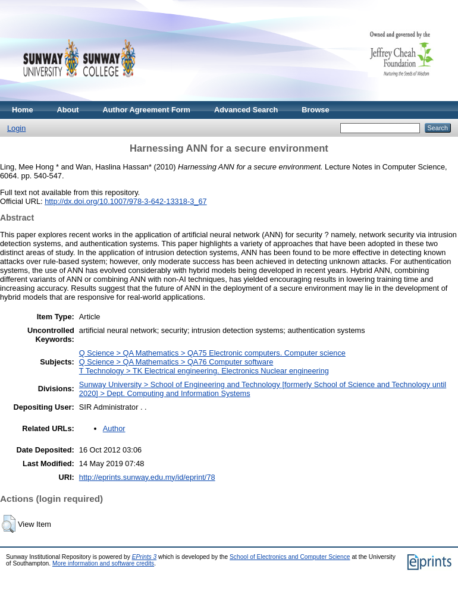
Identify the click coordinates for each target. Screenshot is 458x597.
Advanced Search (246, 109)
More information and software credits (103, 563)
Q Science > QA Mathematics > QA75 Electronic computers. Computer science (212, 352)
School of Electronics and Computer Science (290, 557)
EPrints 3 (144, 557)
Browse (315, 109)
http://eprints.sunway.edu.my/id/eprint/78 (147, 477)
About (68, 109)
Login (16, 128)
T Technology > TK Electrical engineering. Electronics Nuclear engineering (204, 370)
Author (114, 428)
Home (22, 109)
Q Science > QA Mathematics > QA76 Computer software (176, 361)
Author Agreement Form (146, 109)
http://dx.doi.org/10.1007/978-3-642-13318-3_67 (126, 201)
